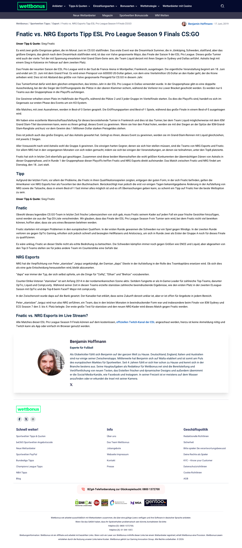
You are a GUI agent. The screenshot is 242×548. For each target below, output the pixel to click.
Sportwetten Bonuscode (133, 15)
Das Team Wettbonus (118, 442)
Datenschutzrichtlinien (195, 466)
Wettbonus (22, 23)
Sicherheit (189, 442)
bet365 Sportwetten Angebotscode (34, 442)
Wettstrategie (148, 6)
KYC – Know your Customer (198, 460)
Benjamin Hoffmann (200, 24)
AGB (186, 478)
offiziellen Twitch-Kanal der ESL (135, 322)
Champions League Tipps (29, 466)
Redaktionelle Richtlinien (196, 436)
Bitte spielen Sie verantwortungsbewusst (205, 448)
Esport (55, 23)
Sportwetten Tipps (40, 23)
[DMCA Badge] (83, 502)
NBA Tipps (21, 472)
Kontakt (111, 460)
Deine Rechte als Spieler (196, 454)
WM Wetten (162, 15)
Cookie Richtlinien (193, 472)
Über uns (111, 436)
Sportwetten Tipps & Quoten (31, 436)
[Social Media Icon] (19, 419)
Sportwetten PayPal (26, 454)
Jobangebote (114, 448)
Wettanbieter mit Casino (177, 6)
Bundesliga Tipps (25, 460)
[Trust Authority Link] (118, 502)
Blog (18, 478)
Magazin (107, 15)
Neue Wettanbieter (84, 15)
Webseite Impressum (118, 454)
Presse (110, 466)
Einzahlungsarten (103, 6)
